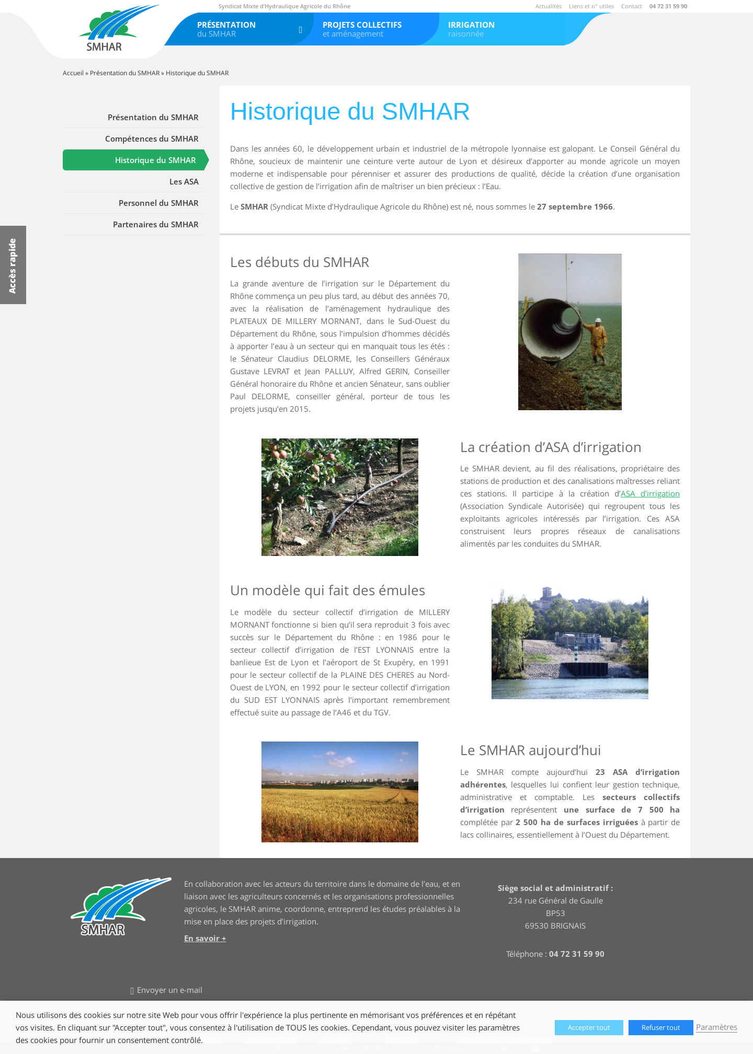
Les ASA (184, 181)
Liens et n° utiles (591, 6)
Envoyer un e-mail (169, 989)
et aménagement (376, 29)
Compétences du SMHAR (152, 138)
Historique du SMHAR (155, 160)
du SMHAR (251, 29)
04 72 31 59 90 (668, 6)
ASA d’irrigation (650, 493)
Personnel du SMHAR (159, 203)
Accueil (73, 72)
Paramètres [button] (716, 1027)
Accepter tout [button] (589, 1027)
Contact (631, 6)
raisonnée (502, 29)
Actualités (548, 6)
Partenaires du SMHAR (156, 224)
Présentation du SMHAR (124, 72)
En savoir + (205, 938)
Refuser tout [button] (661, 1027)
